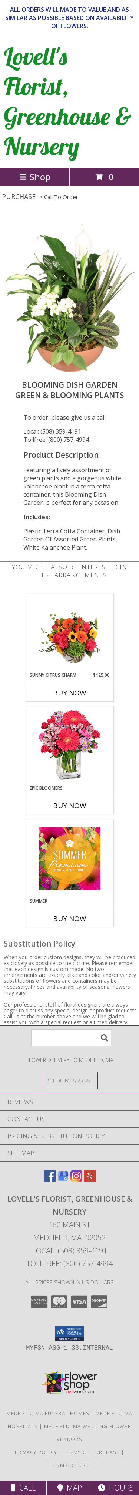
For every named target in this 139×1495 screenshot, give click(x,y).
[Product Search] (71, 1037)
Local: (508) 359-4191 (52, 431)
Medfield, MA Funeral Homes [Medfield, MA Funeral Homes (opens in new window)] (47, 1413)
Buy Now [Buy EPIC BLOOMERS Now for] (69, 805)
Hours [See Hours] (116, 1488)
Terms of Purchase (92, 1452)
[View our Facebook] (50, 1179)
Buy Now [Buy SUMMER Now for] (69, 918)
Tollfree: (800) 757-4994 (56, 440)
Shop (34, 177)
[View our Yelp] (90, 1179)
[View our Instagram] (76, 1179)
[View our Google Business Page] (63, 1179)
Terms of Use (69, 1465)
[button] (69, 1333)
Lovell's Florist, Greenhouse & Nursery (68, 101)
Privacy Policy (36, 1452)
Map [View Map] (69, 1488)
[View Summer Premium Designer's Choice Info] (69, 858)
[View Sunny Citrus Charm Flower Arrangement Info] (69, 632)
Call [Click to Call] (23, 1488)
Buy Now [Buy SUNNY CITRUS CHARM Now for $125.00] (69, 693)
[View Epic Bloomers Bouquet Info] (69, 745)
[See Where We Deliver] (70, 1080)
